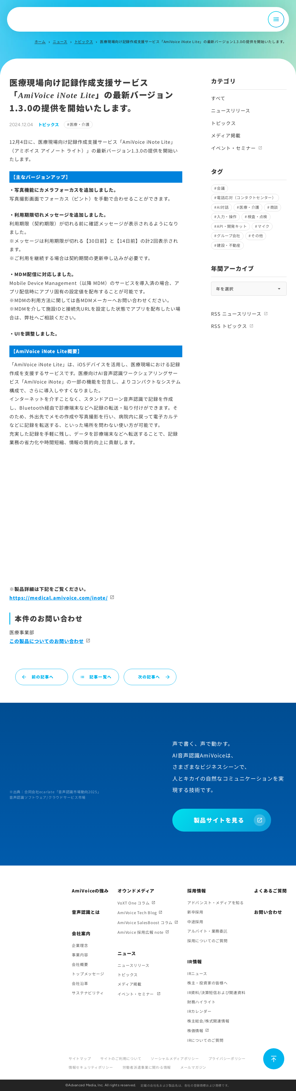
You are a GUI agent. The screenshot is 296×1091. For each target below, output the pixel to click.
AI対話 (223, 207)
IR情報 (194, 961)
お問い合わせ (268, 912)
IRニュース (197, 973)
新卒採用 (195, 912)
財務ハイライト (201, 1002)
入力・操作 (227, 216)
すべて (218, 98)
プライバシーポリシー (227, 1058)
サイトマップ (80, 1058)
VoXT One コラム (133, 903)
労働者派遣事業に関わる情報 (147, 1067)
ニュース (60, 41)
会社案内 (81, 933)
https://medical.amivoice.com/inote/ (58, 597)
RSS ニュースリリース (236, 313)
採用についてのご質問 (207, 940)
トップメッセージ (88, 974)
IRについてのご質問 (205, 1040)
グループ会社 (228, 235)
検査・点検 (257, 216)
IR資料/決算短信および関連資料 (216, 992)
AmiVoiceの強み (90, 890)
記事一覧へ (95, 677)
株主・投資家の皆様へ (207, 983)
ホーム (40, 41)
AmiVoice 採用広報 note (141, 932)
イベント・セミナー (233, 147)
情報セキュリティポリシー (91, 1067)
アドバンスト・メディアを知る (215, 902)
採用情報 (196, 890)
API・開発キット (232, 226)
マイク (263, 226)
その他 (257, 235)
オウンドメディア (136, 890)
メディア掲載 (226, 135)
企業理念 (80, 945)
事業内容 (80, 954)
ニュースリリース (230, 110)
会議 (221, 188)
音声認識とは (86, 912)
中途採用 (195, 921)
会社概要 (80, 964)
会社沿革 (80, 983)
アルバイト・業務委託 (207, 931)
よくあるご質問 (270, 890)
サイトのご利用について (120, 1058)
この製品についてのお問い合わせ (46, 640)
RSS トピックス (229, 325)
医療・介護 (79, 124)
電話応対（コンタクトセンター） (246, 197)
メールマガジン (193, 1067)
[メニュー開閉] (276, 19)
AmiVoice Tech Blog (137, 912)
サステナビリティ (88, 993)
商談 (274, 207)
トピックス (83, 41)
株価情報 (195, 1030)
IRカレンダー (199, 1011)
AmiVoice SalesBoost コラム (145, 922)
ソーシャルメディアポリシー (175, 1058)
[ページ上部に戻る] (273, 1058)
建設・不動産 (228, 245)
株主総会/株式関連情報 (208, 1021)
